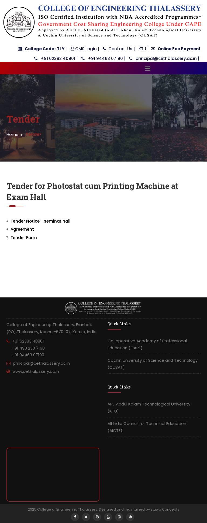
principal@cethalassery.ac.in (41, 363)
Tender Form (24, 237)
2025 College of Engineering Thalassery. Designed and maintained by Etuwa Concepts (103, 509)
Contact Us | (119, 49)
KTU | (144, 49)
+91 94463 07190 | (103, 58)
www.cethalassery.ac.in (35, 371)
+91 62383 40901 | (56, 58)
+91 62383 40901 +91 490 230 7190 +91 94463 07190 (25, 348)
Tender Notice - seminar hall (40, 221)
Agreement (22, 229)
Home (12, 134)
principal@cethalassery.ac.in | (164, 58)
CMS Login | (85, 49)
